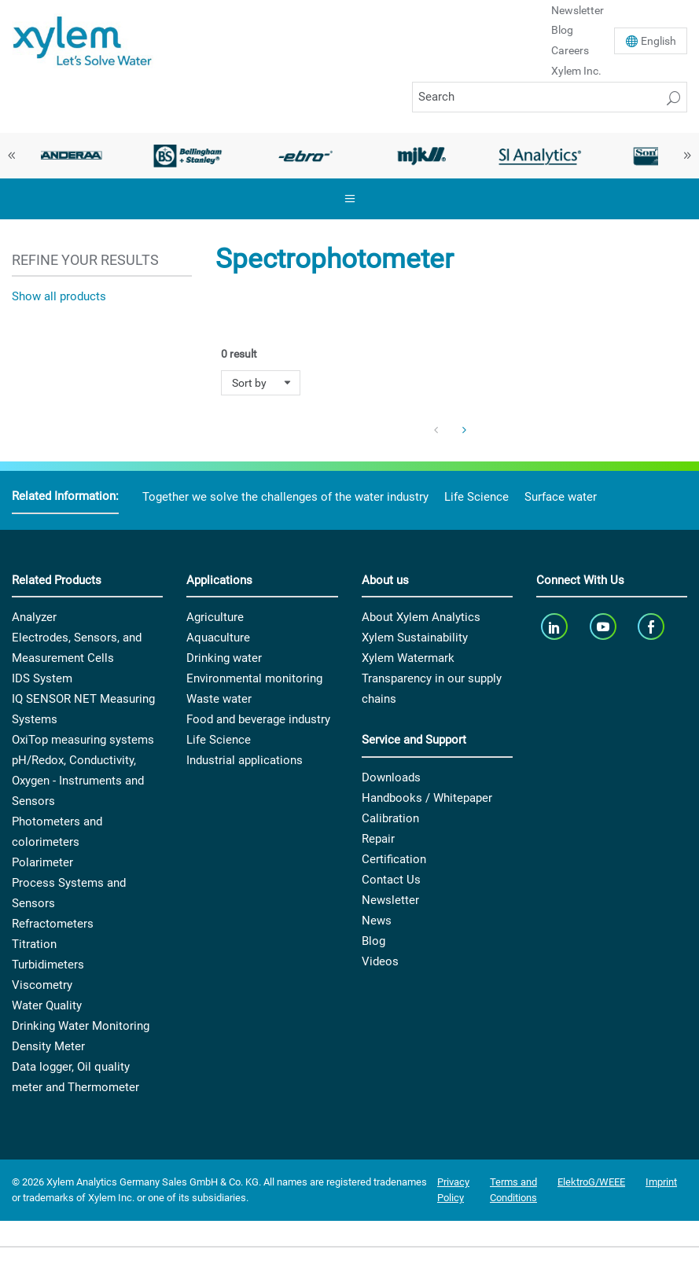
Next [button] (687, 155)
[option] (71, 155)
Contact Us (391, 880)
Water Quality (47, 1005)
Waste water (219, 699)
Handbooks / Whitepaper (427, 798)
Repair (378, 839)
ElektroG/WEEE (591, 1182)
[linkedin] (556, 626)
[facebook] (653, 626)
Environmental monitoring (254, 678)
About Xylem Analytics (421, 617)
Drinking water (224, 658)
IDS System (42, 678)
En (658, 41)
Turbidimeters (48, 964)
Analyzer (34, 617)
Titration (34, 944)
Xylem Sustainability (415, 637)
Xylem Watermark (408, 658)
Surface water (560, 497)
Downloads (391, 777)
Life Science (476, 497)
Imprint (661, 1182)
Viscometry (42, 985)
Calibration (390, 818)
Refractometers (53, 924)
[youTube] (604, 626)
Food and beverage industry (258, 719)
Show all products (59, 296)
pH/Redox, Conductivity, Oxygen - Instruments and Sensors (78, 780)
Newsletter (390, 900)
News (377, 920)
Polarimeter (42, 862)
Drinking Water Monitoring (80, 1026)
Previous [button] (12, 155)
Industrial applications (244, 760)
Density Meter (48, 1046)
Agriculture (215, 617)
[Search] (549, 97)
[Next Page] (464, 431)
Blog (562, 30)
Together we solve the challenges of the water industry (285, 497)
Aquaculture (218, 637)
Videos (380, 961)
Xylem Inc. (576, 70)
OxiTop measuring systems (83, 740)
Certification (394, 859)
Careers (570, 50)
